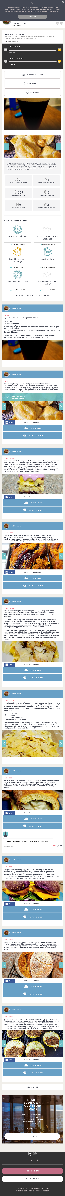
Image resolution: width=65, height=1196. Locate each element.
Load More (32, 1087)
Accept (32, 17)
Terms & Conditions (25, 1191)
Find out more (32, 1129)
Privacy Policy (42, 1191)
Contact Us (32, 1179)
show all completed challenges (32, 295)
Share (9, 422)
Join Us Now (32, 1171)
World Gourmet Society (32, 1154)
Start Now (32, 1136)
